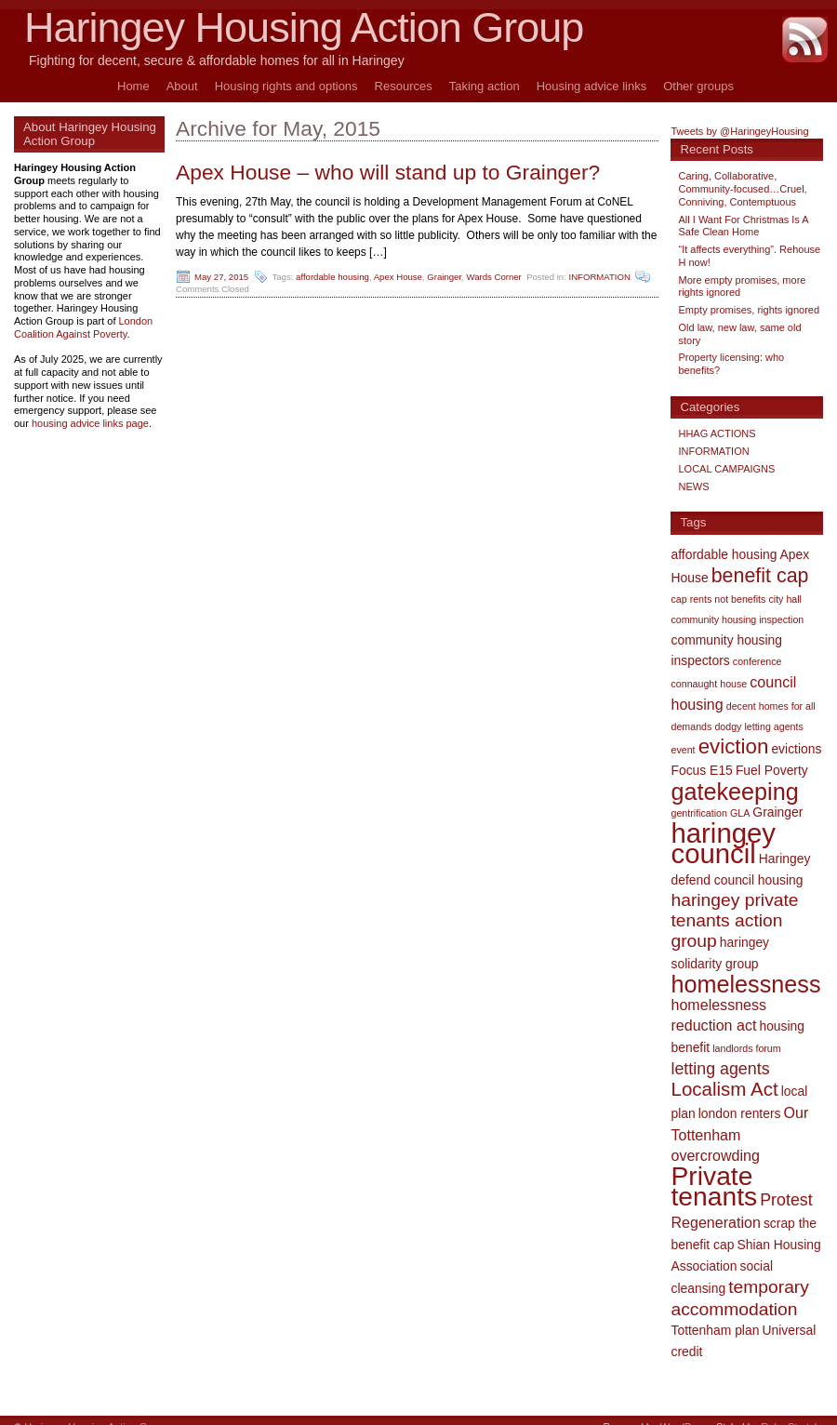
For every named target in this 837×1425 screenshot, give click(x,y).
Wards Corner (493, 277)
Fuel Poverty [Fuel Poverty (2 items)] (772, 770)
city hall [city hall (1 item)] (785, 599)
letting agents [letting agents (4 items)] (720, 1068)
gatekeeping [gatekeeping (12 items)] (734, 792)
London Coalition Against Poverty (83, 327)
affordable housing (332, 277)
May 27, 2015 (221, 277)
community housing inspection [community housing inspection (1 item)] (737, 619)
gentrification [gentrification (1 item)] (698, 813)
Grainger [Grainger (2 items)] (777, 812)
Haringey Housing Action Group (303, 27)
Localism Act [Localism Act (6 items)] (724, 1088)
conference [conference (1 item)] (757, 661)
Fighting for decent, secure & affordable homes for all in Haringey (217, 60)
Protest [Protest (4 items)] (786, 1200)
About (182, 86)
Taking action (484, 86)
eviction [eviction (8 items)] (733, 746)
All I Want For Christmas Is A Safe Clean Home (743, 226)
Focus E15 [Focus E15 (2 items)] (701, 770)
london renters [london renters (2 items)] (739, 1113)
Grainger (444, 277)
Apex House (398, 277)
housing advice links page (90, 423)
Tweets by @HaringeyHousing (739, 131)
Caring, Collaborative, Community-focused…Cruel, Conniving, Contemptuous (742, 188)
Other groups (698, 86)
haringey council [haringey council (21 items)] (723, 843)
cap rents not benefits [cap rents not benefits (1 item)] (718, 599)
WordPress (685, 1412)
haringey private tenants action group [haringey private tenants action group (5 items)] (734, 920)
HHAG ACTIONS (716, 433)
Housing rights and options (286, 86)
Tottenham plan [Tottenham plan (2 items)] (715, 1330)
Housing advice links (592, 86)
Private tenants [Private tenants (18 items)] (714, 1186)
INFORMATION (599, 277)
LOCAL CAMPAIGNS (726, 468)
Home (133, 86)
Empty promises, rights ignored (748, 309)
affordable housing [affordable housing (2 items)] (724, 554)
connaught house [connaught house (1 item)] (709, 683)
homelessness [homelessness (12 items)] (745, 984)
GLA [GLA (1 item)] (740, 813)
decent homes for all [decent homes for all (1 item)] (771, 706)
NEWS (693, 486)
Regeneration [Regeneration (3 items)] (715, 1222)
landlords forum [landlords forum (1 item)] (746, 1048)
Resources (403, 86)
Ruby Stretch (790, 1412)
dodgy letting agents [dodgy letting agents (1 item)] (758, 726)
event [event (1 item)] (683, 749)
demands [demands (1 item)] (691, 726)
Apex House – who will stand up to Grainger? (388, 172)
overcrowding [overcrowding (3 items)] (715, 1155)
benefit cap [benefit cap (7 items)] (760, 576)
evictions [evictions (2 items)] (796, 748)
